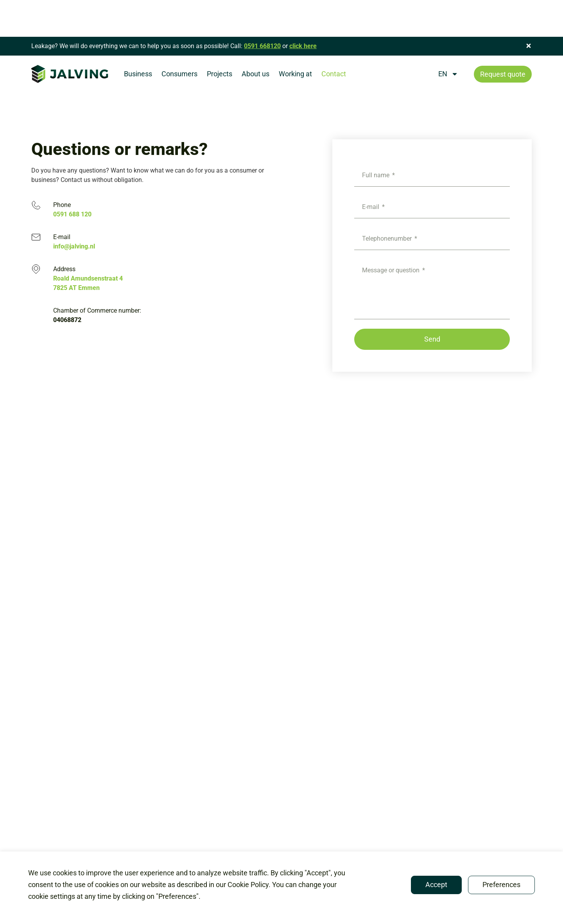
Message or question (391, 270)
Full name (376, 175)
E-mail (371, 207)
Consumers (179, 74)
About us (255, 74)
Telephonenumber (387, 238)
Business (138, 74)
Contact (333, 74)
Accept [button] (436, 884)
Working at (295, 74)
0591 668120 (262, 46)
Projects (219, 74)
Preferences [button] (501, 884)
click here (303, 46)
